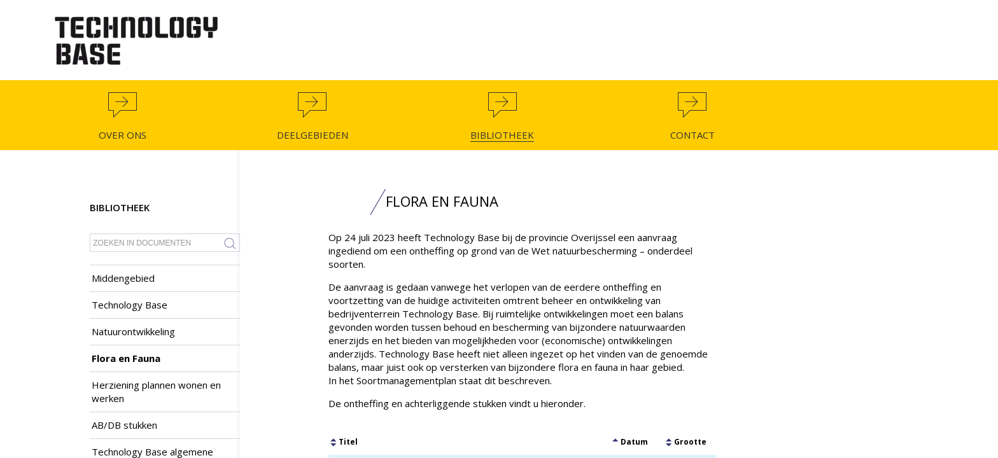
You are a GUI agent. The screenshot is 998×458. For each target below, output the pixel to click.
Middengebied (123, 278)
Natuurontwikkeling (133, 331)
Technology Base (129, 304)
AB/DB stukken (124, 425)
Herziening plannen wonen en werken (156, 391)
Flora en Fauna (126, 358)
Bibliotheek (120, 207)
